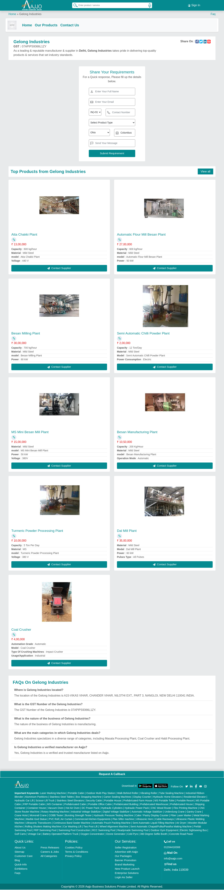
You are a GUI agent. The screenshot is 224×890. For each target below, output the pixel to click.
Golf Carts (20, 834)
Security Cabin (94, 800)
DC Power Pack (90, 808)
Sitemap (19, 852)
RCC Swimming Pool (103, 830)
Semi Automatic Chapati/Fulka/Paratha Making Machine (161, 826)
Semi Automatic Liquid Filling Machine (153, 823)
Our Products (49, 25)
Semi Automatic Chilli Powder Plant (143, 333)
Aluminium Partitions (36, 797)
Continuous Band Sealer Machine (71, 823)
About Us (20, 847)
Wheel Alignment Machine (114, 826)
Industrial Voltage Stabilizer (86, 812)
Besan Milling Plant (25, 333)
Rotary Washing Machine (55, 812)
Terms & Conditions (76, 852)
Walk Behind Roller (127, 793)
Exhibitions (21, 869)
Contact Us (72, 25)
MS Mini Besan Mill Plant (30, 432)
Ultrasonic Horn (144, 819)
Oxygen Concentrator (92, 834)
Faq (213, 14)
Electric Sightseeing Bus (193, 830)
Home (12, 14)
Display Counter (142, 797)
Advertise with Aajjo (126, 852)
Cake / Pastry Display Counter (152, 815)
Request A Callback (112, 774)
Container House (36, 808)
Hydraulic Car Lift (24, 800)
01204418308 (172, 847)
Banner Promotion (125, 860)
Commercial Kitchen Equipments (92, 819)
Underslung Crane (174, 812)
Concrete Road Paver (181, 834)
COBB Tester (56, 815)
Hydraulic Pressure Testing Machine (113, 815)
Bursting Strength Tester (78, 815)
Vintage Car (34, 834)
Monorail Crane (38, 815)
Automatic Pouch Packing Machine (111, 823)
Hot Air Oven (73, 808)
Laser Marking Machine (53, 793)
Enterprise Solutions (127, 873)
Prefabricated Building (126, 804)
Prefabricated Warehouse (154, 804)
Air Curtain (66, 819)
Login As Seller (124, 877)
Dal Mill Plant (127, 531)
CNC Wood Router (161, 808)
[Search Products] (73, 5)
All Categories (49, 856)
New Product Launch (127, 869)
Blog (17, 860)
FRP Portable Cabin (34, 804)
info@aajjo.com (173, 858)
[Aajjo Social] (186, 786)
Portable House (112, 800)
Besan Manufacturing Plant (137, 432)
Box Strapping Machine (89, 797)
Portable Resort (185, 800)
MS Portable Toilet (164, 800)
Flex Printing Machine (185, 808)
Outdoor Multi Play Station (100, 793)
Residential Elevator (195, 797)
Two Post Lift (90, 826)
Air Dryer (181, 823)
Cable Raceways (164, 819)
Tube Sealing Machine (171, 793)
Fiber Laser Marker (180, 815)
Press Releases (50, 847)
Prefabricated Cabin (75, 804)
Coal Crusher (21, 630)
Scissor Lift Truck (45, 800)
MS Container (54, 804)
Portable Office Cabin (100, 804)
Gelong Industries (30, 14)
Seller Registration (126, 847)
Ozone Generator (115, 834)
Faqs (17, 873)
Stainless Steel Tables (62, 797)
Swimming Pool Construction (74, 830)
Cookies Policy (73, 847)
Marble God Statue (36, 819)
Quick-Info (21, 864)
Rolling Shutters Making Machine (43, 826)
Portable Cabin (76, 793)
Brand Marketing (124, 864)
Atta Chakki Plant (24, 235)
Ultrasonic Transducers (38, 823)
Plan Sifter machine (123, 819)
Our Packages (123, 856)
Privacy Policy (73, 856)
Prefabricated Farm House (137, 800)
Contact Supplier (59, 268)
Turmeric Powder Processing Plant (37, 531)
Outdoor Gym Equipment (164, 830)
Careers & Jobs (50, 852)
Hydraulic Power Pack (137, 808)
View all (205, 171)
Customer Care (24, 856)
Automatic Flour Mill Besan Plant (141, 235)
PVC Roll (54, 819)
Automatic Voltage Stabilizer (146, 812)
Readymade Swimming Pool (133, 830)
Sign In (194, 5)
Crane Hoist (21, 815)
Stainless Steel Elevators (70, 800)
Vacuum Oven (56, 808)
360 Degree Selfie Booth (153, 834)
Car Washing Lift (72, 826)
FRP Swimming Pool (45, 830)
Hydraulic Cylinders (112, 808)
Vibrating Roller (148, 793)
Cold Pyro (132, 834)
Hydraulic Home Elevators (167, 797)
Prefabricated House (181, 804)
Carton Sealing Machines (117, 797)
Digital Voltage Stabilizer (116, 812)
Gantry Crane (194, 812)
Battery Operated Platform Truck (61, 834)
